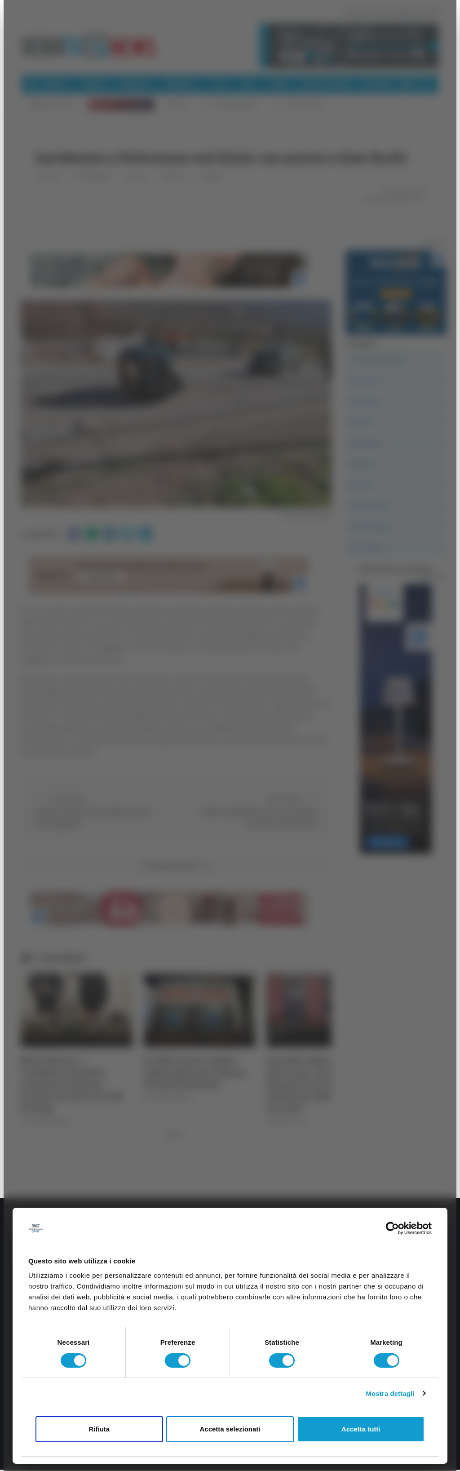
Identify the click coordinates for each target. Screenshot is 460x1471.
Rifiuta (99, 1429)
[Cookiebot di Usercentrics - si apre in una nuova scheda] (392, 1228)
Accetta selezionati (229, 1429)
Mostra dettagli (390, 1393)
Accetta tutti (360, 1429)
